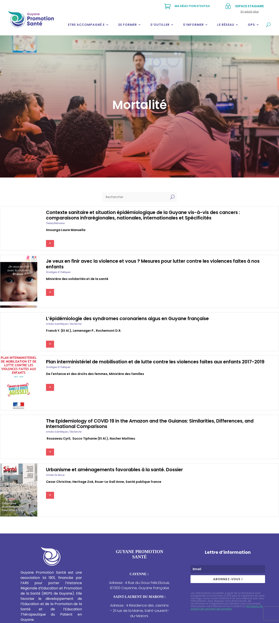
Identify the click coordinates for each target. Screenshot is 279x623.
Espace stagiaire (249, 6)
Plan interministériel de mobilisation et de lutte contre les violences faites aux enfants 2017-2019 (155, 362)
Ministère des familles (126, 374)
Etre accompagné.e (86, 24)
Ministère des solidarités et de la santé (77, 279)
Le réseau (225, 24)
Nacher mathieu (122, 438)
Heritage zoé (82, 482)
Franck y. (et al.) (58, 330)
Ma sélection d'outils (192, 6)
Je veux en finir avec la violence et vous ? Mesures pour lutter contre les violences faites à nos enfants (153, 264)
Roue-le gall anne (109, 482)
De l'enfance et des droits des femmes (76, 374)
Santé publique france (143, 482)
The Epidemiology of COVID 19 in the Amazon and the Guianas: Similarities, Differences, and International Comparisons (149, 424)
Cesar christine (58, 482)
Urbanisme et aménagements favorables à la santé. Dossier (114, 469)
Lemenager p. (83, 330)
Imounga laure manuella (65, 230)
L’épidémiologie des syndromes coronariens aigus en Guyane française (127, 318)
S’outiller (160, 24)
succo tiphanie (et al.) (90, 438)
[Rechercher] (135, 197)
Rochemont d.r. (108, 330)
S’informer (193, 24)
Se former (127, 24)
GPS (251, 24)
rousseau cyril (58, 438)
